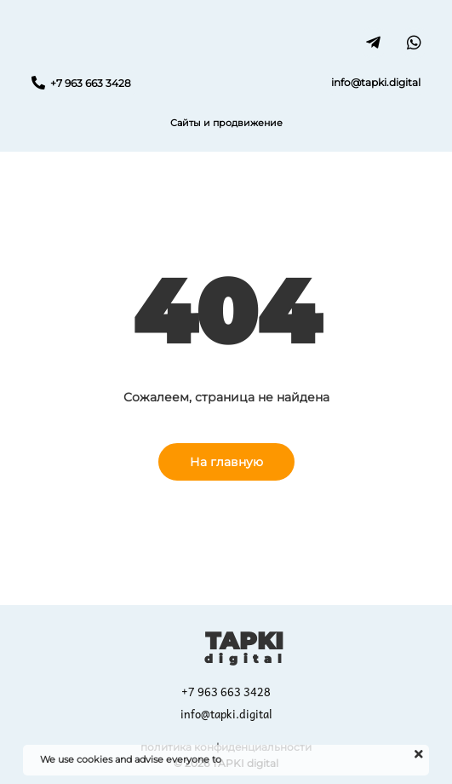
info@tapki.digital (226, 714)
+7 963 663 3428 (226, 691)
